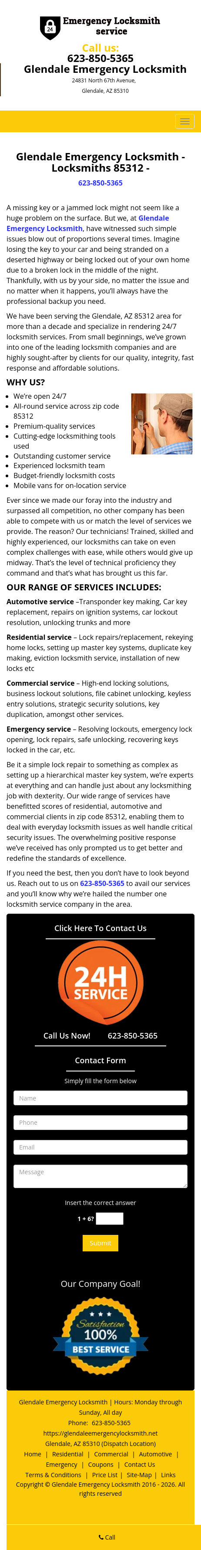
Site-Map (139, 1475)
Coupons (101, 1464)
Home (32, 1454)
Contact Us (139, 1464)
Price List (104, 1475)
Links (168, 1475)
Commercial (111, 1454)
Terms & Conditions (53, 1475)
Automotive (155, 1454)
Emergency (61, 1464)
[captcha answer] (110, 1218)
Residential (68, 1454)
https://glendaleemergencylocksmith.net (100, 1433)
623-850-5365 (100, 58)
